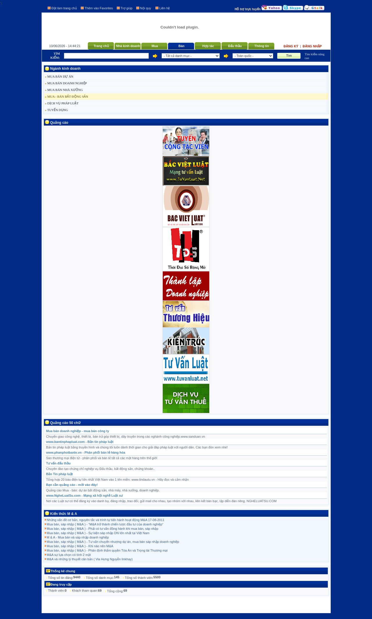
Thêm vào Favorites (99, 8)
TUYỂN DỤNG (56, 110)
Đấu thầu (235, 46)
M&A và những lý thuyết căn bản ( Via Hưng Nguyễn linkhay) (90, 559)
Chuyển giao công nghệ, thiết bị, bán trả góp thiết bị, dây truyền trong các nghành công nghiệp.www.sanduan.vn (125, 436)
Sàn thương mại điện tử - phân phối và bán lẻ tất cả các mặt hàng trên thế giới (101, 458)
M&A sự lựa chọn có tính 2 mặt (69, 555)
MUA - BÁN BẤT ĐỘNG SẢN (66, 96)
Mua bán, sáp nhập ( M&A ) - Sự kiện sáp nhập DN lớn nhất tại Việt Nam (98, 533)
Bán (181, 46)
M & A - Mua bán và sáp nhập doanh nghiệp (78, 537)
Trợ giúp (127, 8)
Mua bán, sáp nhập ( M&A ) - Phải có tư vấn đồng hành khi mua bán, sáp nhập (102, 528)
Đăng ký (291, 46)
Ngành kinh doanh (65, 69)
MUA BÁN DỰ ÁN (59, 76)
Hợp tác (208, 46)
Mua (154, 46)
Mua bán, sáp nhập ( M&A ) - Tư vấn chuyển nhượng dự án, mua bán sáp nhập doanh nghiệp (113, 541)
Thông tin (261, 46)
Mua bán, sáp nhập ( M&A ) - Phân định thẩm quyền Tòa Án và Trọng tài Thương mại (107, 550)
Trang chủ (101, 46)
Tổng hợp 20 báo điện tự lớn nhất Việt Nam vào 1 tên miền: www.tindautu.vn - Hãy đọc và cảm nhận (117, 479)
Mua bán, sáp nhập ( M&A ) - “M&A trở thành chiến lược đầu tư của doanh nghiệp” (105, 524)
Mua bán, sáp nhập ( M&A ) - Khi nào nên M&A (80, 546)
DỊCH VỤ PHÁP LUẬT (62, 103)
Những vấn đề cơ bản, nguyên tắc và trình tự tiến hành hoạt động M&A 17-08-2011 (105, 520)
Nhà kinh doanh (128, 46)
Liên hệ (164, 8)
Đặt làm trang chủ (64, 8)
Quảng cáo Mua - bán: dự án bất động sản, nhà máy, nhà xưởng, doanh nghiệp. (103, 490)
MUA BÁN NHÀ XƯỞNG (64, 90)
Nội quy (145, 8)
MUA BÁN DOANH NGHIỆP (66, 83)
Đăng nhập (312, 46)
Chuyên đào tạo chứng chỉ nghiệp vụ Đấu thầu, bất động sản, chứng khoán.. (100, 468)
